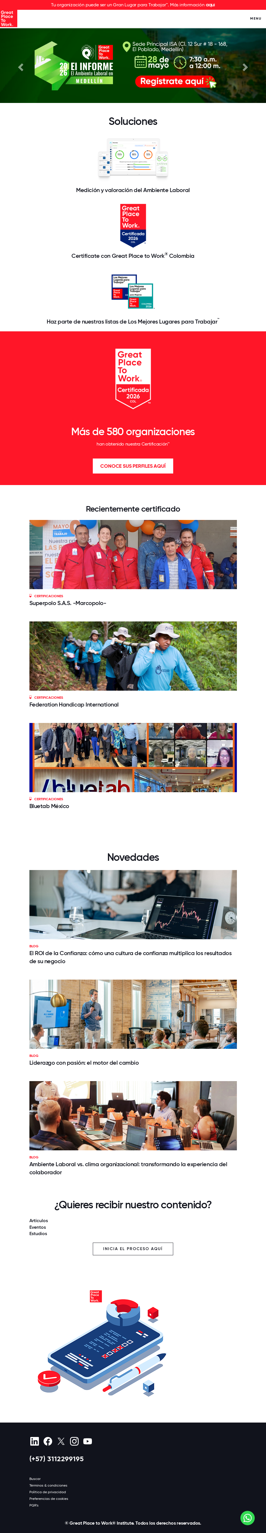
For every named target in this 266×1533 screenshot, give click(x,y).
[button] (20, 65)
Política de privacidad (47, 1492)
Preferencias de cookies (48, 1499)
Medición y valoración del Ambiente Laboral (133, 190)
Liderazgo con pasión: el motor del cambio (84, 1062)
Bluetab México (49, 806)
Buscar (35, 1479)
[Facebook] (48, 1441)
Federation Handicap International (74, 704)
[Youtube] (87, 1441)
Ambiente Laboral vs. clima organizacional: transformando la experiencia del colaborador (128, 1168)
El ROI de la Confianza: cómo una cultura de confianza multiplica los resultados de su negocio (130, 957)
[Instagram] (74, 1441)
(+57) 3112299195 (56, 1459)
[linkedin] (34, 1441)
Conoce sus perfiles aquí (132, 466)
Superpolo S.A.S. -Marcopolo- (67, 603)
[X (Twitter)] (61, 1441)
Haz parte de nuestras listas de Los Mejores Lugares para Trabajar (133, 321)
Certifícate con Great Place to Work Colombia (133, 255)
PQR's (34, 1505)
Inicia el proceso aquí (133, 1248)
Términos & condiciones (48, 1485)
